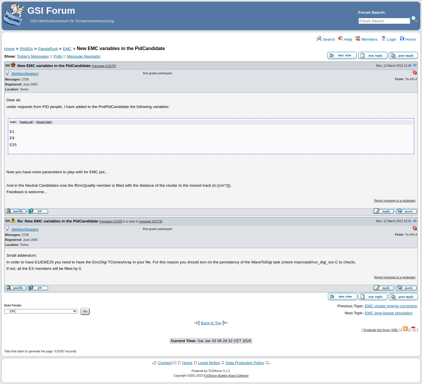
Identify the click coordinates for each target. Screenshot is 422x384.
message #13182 (111, 221)
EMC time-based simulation (389, 313)
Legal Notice (209, 362)
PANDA (26, 49)
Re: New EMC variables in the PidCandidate (57, 221)
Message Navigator (84, 56)
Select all (26, 122)
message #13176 (104, 66)
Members (366, 39)
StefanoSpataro (25, 73)
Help (345, 39)
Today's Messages (33, 56)
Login (388, 39)
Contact (164, 362)
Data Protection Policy (245, 362)
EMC (67, 49)
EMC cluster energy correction (391, 306)
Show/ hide (44, 122)
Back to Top (211, 322)
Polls (58, 56)
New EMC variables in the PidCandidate (54, 66)
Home (408, 39)
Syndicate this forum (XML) (381, 329)
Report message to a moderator (395, 200)
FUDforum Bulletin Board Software (226, 375)
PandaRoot (48, 49)
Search (326, 39)
